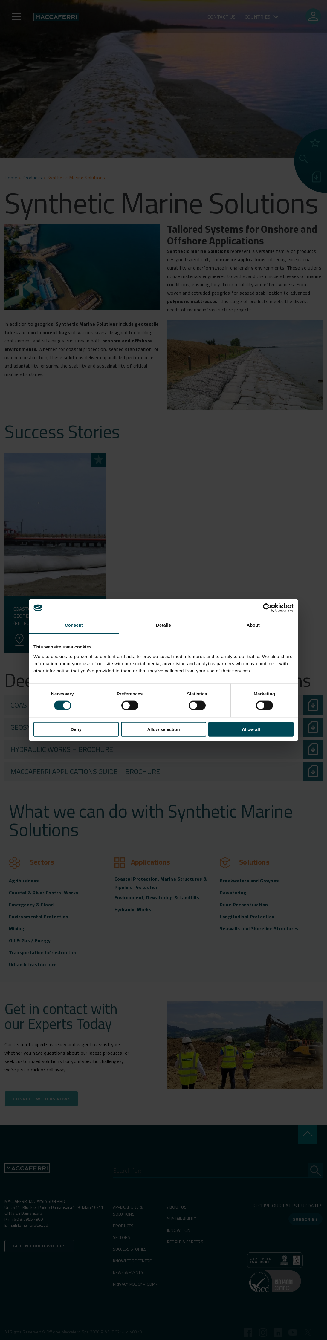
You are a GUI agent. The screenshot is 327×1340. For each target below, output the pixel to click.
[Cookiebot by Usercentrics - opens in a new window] (267, 607)
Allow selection (163, 729)
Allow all (251, 729)
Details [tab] (163, 625)
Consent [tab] (74, 625)
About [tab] (253, 625)
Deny (76, 729)
